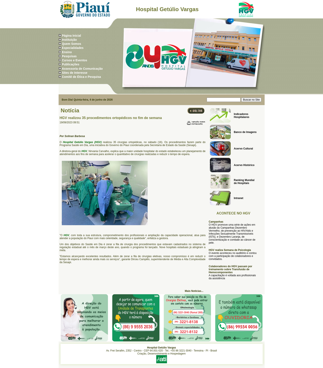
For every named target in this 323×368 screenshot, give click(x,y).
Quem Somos (71, 43)
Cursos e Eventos (74, 60)
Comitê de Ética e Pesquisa (81, 76)
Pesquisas (69, 56)
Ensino (67, 52)
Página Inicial (71, 35)
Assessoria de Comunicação (82, 68)
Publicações (70, 64)
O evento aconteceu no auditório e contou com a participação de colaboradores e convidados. (233, 256)
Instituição (69, 39)
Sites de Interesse (74, 72)
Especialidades (72, 48)
